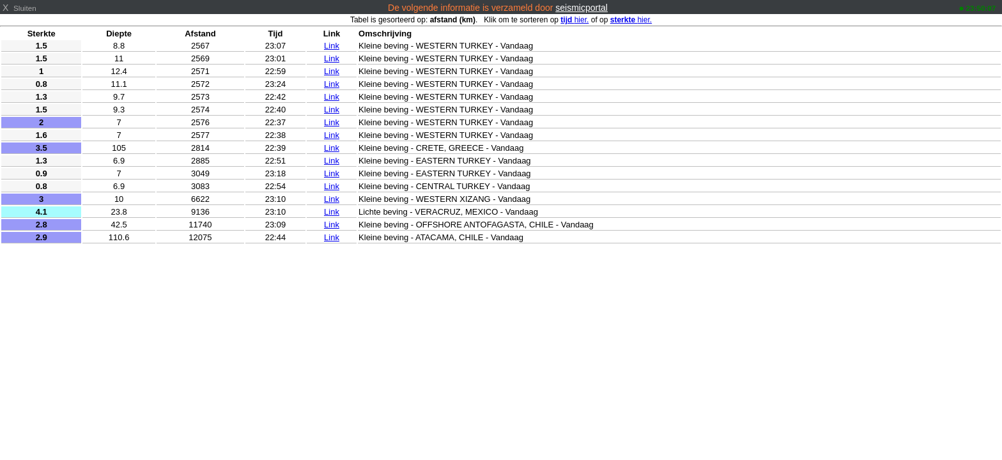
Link (331, 45)
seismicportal (581, 8)
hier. (574, 19)
